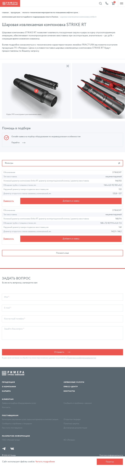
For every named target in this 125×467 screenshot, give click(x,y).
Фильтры (62, 163)
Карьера (6, 391)
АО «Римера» (69, 440)
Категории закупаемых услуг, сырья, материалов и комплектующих (30, 419)
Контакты (69, 391)
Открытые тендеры (72, 419)
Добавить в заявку (71, 200)
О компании (9, 386)
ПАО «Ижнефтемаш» (11, 440)
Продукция (8, 382)
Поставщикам (10, 415)
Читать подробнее (45, 461)
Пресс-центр (71, 386)
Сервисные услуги (74, 382)
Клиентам (7, 399)
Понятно (110, 461)
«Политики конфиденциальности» (81, 358)
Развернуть (8, 200)
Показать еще (62, 253)
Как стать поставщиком (12, 428)
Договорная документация (75, 428)
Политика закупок (71, 423)
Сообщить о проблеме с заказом (78, 403)
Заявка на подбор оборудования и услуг (19, 403)
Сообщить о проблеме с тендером (17, 423)
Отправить (62, 352)
